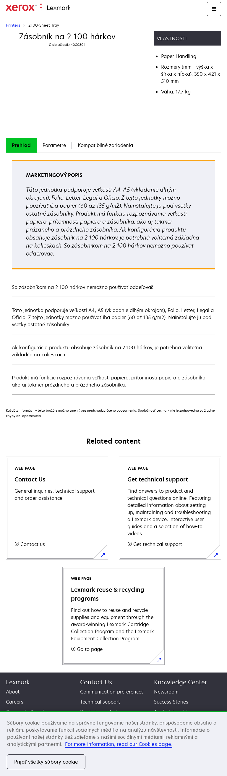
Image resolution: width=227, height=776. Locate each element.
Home (76, 8)
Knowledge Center (180, 682)
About (13, 691)
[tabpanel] (113, 277)
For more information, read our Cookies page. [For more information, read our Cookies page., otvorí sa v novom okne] (118, 744)
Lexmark (18, 682)
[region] (113, 743)
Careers (14, 702)
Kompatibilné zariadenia (105, 145)
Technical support (100, 702)
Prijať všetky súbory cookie (46, 762)
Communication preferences (112, 691)
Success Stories (171, 702)
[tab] (21, 145)
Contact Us (96, 682)
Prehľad (21, 145)
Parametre (54, 145)
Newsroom (166, 691)
